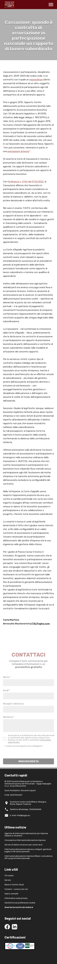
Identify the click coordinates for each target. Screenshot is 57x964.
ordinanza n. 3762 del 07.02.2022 (26, 183)
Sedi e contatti (11, 894)
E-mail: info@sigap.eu (20, 815)
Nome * (7, 682)
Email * (6, 696)
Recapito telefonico (13, 709)
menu (51, 5)
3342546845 (35, 809)
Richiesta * (8, 722)
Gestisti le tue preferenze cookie (20, 903)
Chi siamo (9, 875)
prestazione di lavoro (18, 153)
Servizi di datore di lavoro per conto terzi (24, 845)
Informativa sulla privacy (16, 898)
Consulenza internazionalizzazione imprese (25, 840)
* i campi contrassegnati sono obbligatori (23, 751)
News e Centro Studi (14, 884)
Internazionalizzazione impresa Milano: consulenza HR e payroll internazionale (28, 857)
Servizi (8, 880)
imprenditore (36, 81)
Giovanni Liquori (28, 790)
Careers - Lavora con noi (16, 889)
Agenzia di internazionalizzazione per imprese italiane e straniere (26, 834)
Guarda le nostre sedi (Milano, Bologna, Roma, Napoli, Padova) (28, 803)
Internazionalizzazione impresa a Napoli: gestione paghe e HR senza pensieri (28, 850)
